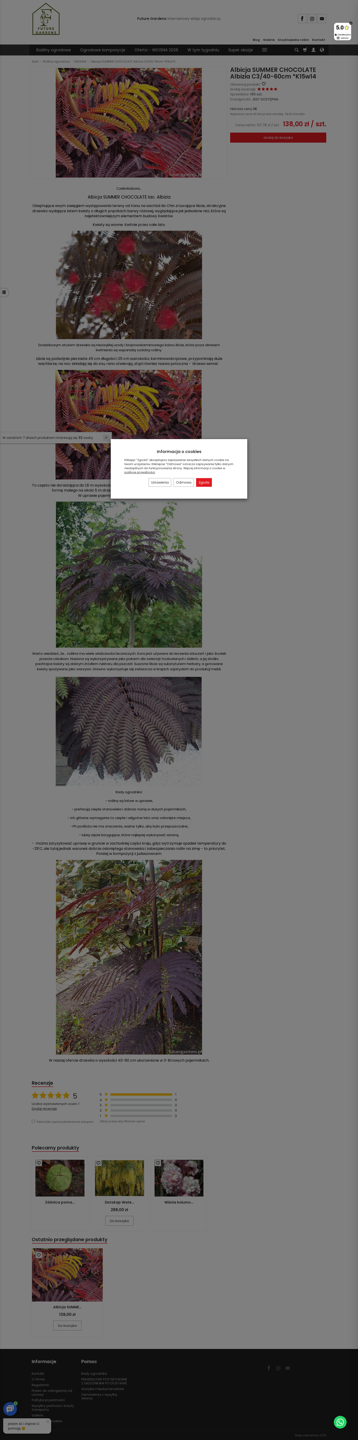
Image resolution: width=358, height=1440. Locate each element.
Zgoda (204, 482)
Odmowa (183, 482)
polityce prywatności (139, 472)
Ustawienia (160, 482)
